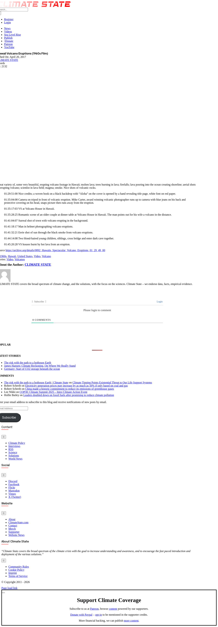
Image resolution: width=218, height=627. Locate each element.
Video (37, 256)
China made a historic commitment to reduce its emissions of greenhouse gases (69, 388)
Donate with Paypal (81, 614)
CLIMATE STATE (38, 264)
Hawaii (12, 256)
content (113, 608)
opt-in (98, 614)
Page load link (9, 587)
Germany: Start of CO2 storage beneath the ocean (32, 368)
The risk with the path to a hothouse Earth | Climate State (36, 382)
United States (24, 256)
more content (131, 620)
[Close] (3, 592)
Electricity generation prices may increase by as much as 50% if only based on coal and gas (76, 385)
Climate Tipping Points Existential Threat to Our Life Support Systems (112, 382)
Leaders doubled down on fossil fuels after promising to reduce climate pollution (68, 395)
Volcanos (20, 259)
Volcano (46, 256)
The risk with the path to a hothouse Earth (27, 362)
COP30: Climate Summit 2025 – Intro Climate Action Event (53, 391)
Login (159, 301)
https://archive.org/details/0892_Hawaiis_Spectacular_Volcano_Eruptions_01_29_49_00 (55, 250)
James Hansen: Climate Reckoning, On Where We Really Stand (39, 365)
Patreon (94, 608)
